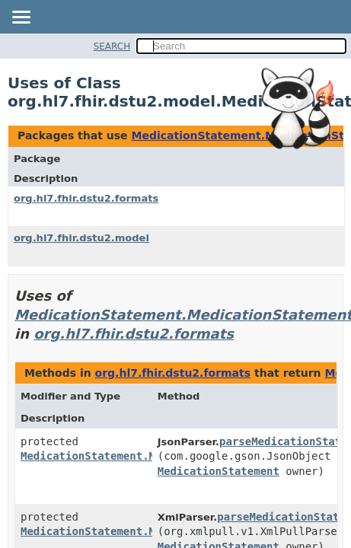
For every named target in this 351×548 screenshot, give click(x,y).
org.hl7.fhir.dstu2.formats (86, 198)
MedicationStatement (218, 471)
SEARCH (112, 46)
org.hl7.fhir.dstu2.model (81, 238)
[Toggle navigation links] (21, 18)
